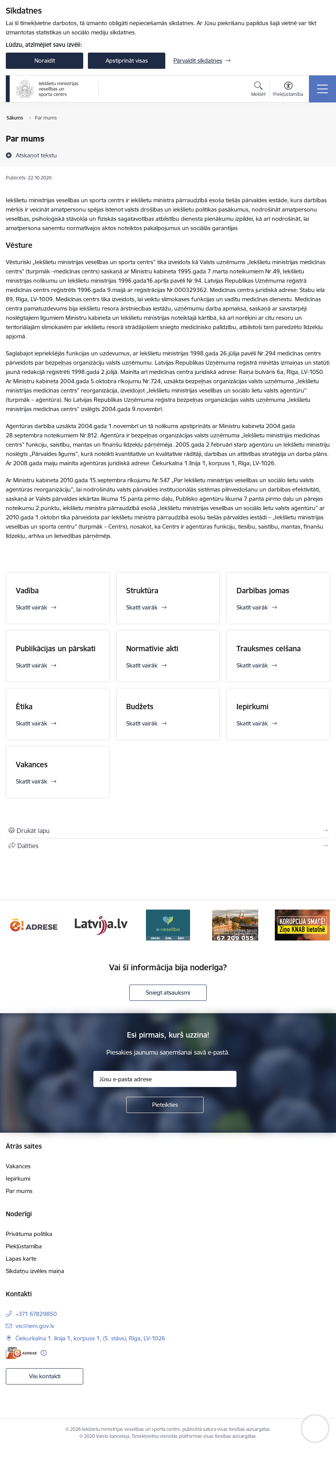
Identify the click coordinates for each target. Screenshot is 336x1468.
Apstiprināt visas (127, 60)
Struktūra (142, 590)
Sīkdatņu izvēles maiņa (35, 1271)
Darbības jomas (263, 590)
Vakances (32, 764)
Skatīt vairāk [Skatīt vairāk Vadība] (31, 607)
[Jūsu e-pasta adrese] (165, 1079)
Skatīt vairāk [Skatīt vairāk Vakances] (31, 781)
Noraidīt (44, 60)
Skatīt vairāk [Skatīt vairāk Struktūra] (142, 607)
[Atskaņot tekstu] (36, 155)
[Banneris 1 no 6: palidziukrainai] (34, 924)
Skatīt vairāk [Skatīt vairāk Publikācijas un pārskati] (31, 665)
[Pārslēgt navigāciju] (322, 88)
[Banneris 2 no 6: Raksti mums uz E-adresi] (101, 924)
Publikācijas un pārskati (56, 648)
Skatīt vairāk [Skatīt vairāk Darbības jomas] (252, 607)
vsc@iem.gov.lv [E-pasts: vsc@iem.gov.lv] (34, 1326)
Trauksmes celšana (269, 648)
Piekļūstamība (24, 1246)
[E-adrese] (21, 1353)
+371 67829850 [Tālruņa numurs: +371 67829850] (36, 1314)
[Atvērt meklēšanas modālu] (258, 90)
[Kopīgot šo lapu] (168, 845)
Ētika (24, 706)
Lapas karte (21, 1258)
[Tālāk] (319, 925)
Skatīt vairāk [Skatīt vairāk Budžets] (142, 723)
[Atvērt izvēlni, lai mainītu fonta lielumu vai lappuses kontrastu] (288, 90)
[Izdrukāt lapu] (168, 830)
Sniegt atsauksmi (168, 992)
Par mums (19, 1191)
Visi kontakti (44, 1376)
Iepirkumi (253, 706)
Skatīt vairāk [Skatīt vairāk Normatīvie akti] (142, 665)
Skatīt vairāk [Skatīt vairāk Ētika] (31, 723)
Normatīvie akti (152, 648)
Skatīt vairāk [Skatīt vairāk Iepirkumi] (252, 723)
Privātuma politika (29, 1234)
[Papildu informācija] (43, 1353)
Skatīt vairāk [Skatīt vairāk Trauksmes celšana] (252, 665)
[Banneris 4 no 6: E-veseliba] (235, 924)
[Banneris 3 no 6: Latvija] (168, 924)
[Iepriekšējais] (17, 925)
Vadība (27, 590)
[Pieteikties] (165, 1105)
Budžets (139, 706)
